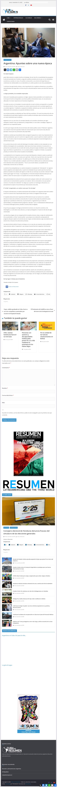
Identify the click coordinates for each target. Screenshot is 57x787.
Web (3, 402)
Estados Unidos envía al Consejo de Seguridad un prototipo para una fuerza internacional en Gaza (32, 568)
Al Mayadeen (5, 772)
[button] (10, 18)
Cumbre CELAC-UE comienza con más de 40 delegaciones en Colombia (30, 591)
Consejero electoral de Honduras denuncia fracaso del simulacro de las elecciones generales (26, 532)
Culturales (28, 18)
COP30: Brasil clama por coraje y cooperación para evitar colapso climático (31, 576)
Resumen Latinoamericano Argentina (11, 768)
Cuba (8, 18)
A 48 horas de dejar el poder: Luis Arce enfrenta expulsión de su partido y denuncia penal (31, 606)
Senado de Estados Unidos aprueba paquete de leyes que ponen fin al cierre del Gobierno (33, 559)
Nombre (5, 388)
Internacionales (18, 18)
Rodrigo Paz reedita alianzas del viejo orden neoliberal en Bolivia (29, 598)
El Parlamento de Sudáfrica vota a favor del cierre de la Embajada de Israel (43, 310)
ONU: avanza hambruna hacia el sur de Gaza (10, 335)
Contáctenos (10, 21)
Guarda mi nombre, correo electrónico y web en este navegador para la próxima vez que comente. (27, 414)
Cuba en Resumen (21, 66)
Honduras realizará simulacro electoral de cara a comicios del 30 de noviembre (32, 583)
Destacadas (6, 527)
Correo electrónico (8, 395)
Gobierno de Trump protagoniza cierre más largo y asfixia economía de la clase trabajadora (32, 622)
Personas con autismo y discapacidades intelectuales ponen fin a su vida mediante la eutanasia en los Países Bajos (28, 339)
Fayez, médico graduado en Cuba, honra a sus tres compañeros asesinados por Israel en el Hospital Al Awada (15, 311)
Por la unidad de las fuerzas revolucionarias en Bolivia (46, 336)
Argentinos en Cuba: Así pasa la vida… (14, 635)
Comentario (6, 368)
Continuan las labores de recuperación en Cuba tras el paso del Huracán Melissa (33, 614)
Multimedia (37, 18)
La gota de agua (7, 665)
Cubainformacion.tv (7, 775)
